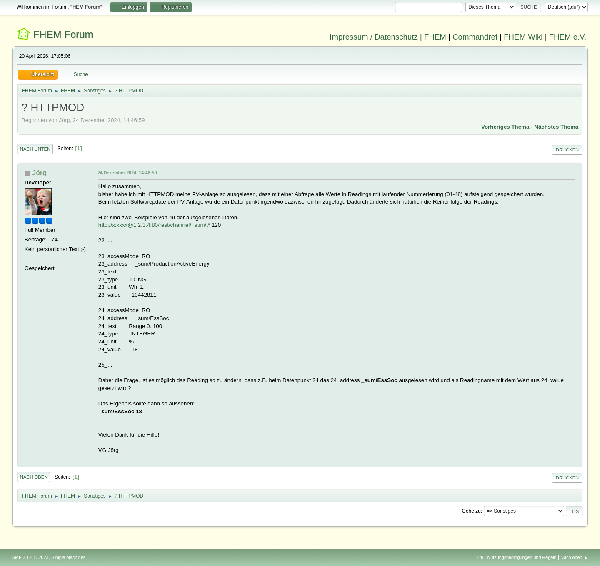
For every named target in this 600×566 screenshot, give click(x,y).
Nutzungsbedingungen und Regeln (522, 557)
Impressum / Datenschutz (374, 36)
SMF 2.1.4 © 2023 (30, 557)
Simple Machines (68, 557)
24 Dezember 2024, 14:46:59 (127, 172)
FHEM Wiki (523, 36)
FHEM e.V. (568, 36)
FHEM (435, 36)
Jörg (39, 172)
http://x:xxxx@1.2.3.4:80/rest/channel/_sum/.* (154, 225)
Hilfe (478, 557)
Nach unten (35, 148)
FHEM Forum (63, 34)
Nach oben (34, 476)
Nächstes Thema (556, 127)
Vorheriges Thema (505, 127)
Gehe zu (471, 511)
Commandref (475, 36)
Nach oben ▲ (574, 557)
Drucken (567, 149)
